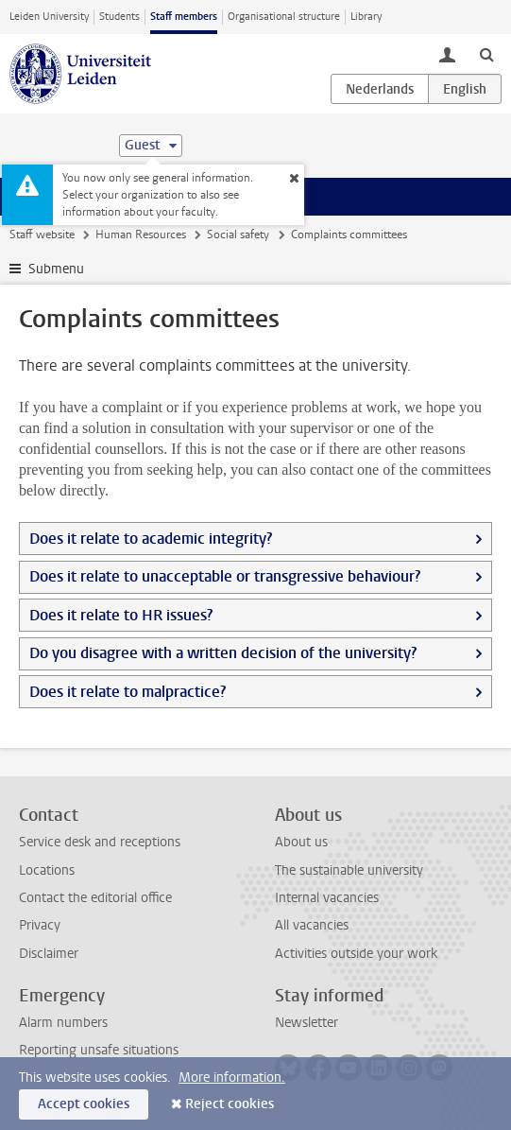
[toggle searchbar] (486, 54)
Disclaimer (48, 954)
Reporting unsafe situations (99, 1050)
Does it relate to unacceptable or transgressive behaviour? (224, 576)
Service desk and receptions (99, 842)
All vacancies (312, 925)
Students (119, 16)
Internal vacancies (327, 898)
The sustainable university (349, 870)
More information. (232, 1078)
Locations (47, 870)
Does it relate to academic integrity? (150, 538)
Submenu (56, 269)
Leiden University (49, 16)
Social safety (238, 234)
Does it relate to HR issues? (121, 615)
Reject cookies (229, 1104)
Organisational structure (284, 16)
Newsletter (306, 1023)
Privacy (39, 925)
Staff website (42, 234)
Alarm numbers (63, 1023)
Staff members (183, 16)
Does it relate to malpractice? (127, 692)
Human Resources (140, 234)
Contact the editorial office (95, 898)
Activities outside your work (356, 954)
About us (301, 842)
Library (366, 16)
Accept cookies (83, 1104)
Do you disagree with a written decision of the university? (223, 653)
